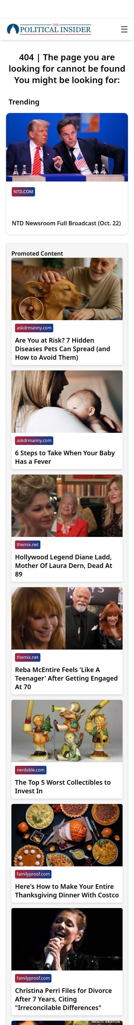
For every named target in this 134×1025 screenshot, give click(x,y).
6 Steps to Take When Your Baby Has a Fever (65, 457)
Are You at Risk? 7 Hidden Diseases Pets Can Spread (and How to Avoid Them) (62, 349)
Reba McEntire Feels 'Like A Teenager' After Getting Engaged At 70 (66, 678)
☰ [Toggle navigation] (124, 29)
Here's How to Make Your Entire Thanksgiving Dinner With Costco (67, 890)
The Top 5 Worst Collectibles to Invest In (63, 786)
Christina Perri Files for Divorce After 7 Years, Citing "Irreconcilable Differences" (63, 999)
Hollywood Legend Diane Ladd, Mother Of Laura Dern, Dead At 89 (63, 565)
